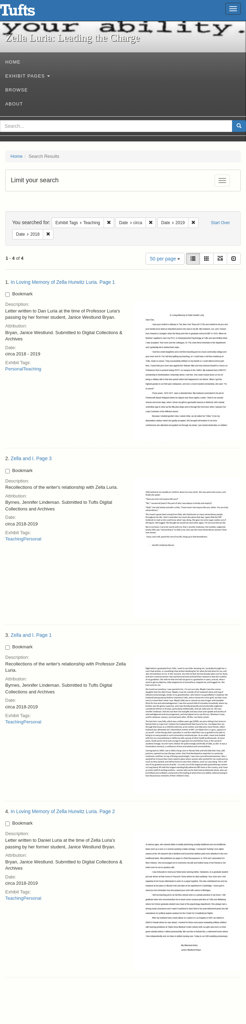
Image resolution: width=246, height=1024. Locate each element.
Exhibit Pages (27, 76)
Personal (14, 368)
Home (13, 62)
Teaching (32, 368)
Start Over (220, 222)
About (14, 103)
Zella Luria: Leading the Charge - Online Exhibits (26, 12)
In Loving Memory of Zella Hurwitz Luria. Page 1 (63, 282)
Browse (16, 90)
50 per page (165, 258)
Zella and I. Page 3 (31, 458)
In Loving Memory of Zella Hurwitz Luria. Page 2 (63, 811)
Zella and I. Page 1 (31, 635)
